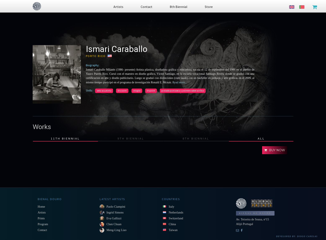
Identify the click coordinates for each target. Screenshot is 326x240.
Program (43, 224)
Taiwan (173, 230)
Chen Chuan (113, 224)
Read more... (179, 82)
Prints (41, 218)
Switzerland (176, 218)
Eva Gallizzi (113, 218)
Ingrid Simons (115, 212)
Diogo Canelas (307, 236)
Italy (171, 206)
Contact (42, 230)
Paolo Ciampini (115, 206)
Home (41, 206)
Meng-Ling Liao (116, 230)
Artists (42, 212)
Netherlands (176, 212)
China (172, 224)
